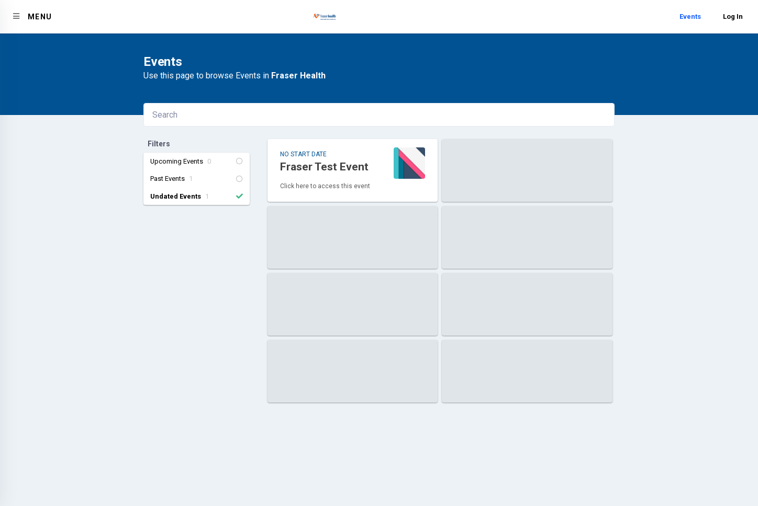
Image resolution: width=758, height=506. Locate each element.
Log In (733, 16)
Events (690, 16)
